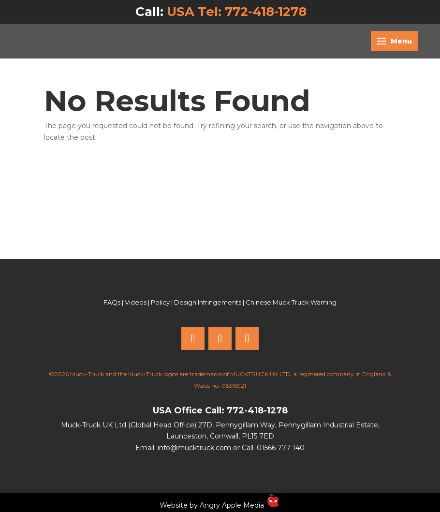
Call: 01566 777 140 (273, 447)
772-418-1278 (257, 410)
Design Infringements (207, 302)
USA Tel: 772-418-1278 (237, 11)
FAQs (111, 302)
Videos (136, 302)
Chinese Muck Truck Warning (291, 302)
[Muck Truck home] (75, 41)
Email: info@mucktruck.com (183, 447)
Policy (160, 302)
